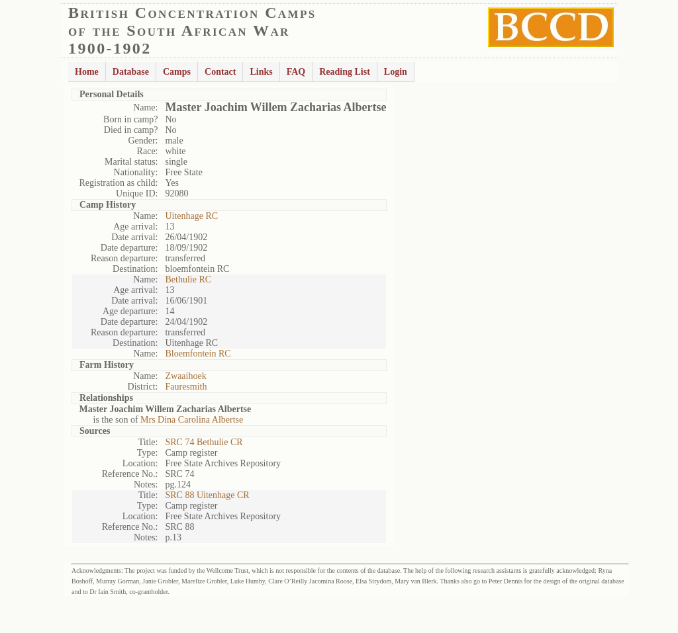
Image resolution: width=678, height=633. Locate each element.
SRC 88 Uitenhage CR (207, 495)
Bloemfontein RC (197, 354)
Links (261, 72)
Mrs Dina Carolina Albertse (191, 420)
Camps (177, 72)
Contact (220, 72)
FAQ (296, 72)
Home (87, 72)
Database (131, 72)
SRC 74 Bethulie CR (203, 442)
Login (395, 72)
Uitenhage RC (191, 216)
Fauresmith (186, 387)
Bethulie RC (188, 279)
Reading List (344, 72)
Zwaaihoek (185, 376)
